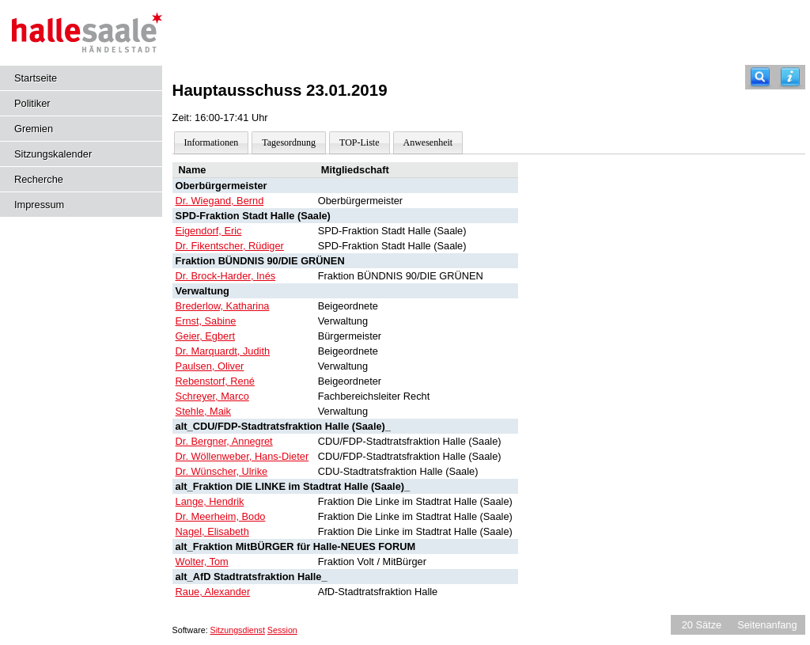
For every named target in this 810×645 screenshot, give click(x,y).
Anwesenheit (428, 142)
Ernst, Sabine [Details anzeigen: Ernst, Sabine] (206, 321)
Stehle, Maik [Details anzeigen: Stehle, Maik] (203, 411)
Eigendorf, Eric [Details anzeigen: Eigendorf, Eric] (209, 231)
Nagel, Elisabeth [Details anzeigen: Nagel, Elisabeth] (212, 531)
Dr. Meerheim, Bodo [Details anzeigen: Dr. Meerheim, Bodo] (221, 516)
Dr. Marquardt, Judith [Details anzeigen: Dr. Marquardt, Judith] (223, 351)
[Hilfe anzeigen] (790, 77)
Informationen (211, 142)
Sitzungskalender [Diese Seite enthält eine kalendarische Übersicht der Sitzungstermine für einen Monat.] (53, 154)
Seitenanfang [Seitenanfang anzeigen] (767, 625)
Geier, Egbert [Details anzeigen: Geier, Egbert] (205, 336)
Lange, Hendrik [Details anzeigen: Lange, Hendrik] (210, 501)
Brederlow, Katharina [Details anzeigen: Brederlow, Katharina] (223, 306)
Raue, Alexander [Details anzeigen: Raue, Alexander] (213, 592)
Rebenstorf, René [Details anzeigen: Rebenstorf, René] (215, 381)
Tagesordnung (289, 142)
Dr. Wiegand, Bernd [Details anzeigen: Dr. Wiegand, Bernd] (220, 201)
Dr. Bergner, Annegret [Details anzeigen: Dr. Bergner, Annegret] (224, 441)
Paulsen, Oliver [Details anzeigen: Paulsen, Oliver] (210, 366)
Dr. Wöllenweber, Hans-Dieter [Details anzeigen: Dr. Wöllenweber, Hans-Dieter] (242, 456)
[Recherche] (760, 77)
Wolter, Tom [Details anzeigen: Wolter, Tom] (202, 561)
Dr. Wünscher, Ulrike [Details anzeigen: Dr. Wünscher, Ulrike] (222, 471)
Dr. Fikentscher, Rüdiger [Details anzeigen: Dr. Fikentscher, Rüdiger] (230, 246)
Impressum (39, 205)
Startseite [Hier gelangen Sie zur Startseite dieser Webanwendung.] (35, 78)
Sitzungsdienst (237, 630)
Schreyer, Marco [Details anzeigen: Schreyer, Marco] (212, 396)
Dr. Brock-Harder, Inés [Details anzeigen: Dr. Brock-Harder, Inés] (226, 276)
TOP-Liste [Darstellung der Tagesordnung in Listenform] (359, 142)
